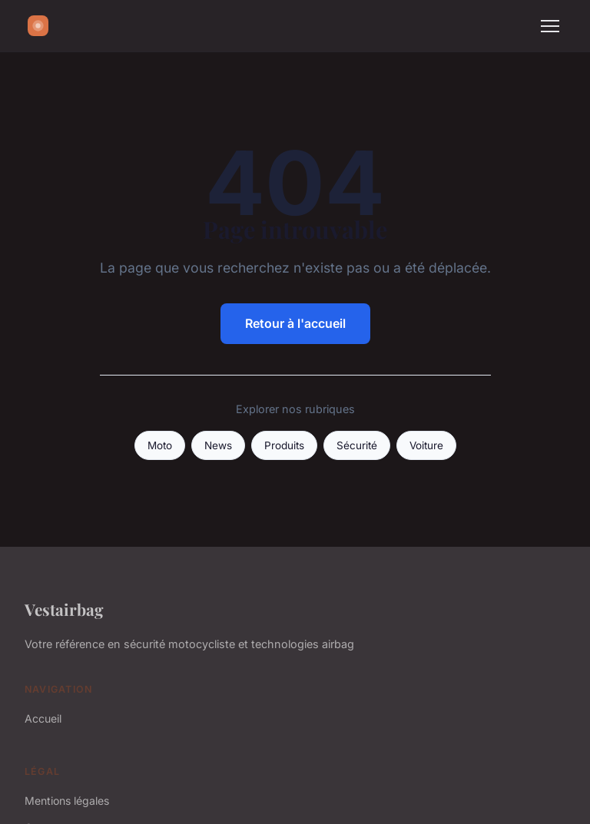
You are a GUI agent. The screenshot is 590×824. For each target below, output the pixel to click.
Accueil (43, 718)
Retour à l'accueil (295, 323)
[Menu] (550, 26)
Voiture (426, 445)
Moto (160, 445)
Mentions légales (67, 800)
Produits (284, 445)
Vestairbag (64, 609)
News (218, 445)
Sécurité (356, 445)
